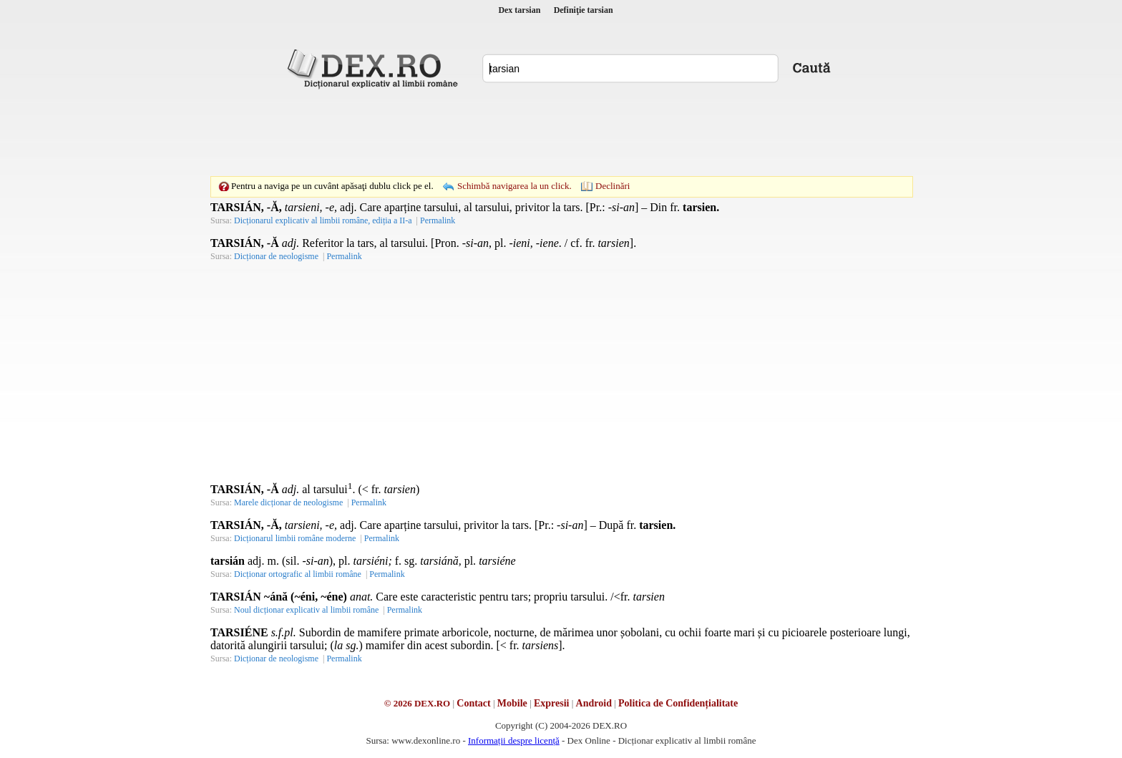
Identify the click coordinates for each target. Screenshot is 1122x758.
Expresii (552, 703)
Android (594, 703)
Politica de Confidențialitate (678, 703)
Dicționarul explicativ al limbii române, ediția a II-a (323, 220)
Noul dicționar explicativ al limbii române (306, 610)
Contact (473, 703)
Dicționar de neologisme (276, 256)
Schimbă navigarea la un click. (514, 185)
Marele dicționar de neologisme (288, 502)
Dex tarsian (519, 10)
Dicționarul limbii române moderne (295, 538)
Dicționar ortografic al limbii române (297, 574)
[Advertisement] (561, 132)
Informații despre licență (514, 740)
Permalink (437, 220)
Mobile (512, 703)
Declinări (612, 185)
